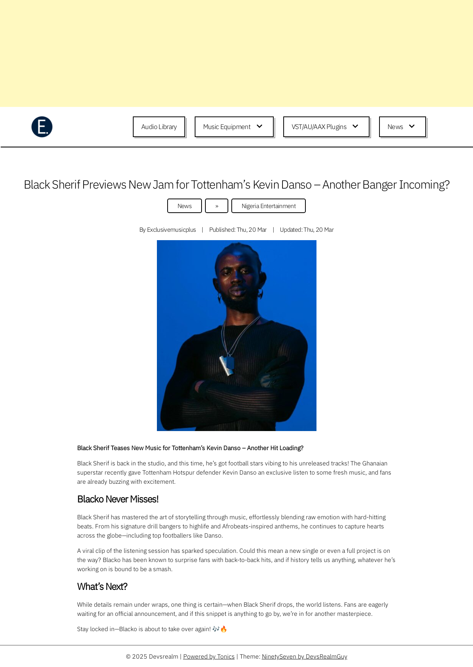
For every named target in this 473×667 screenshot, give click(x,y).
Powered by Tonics (209, 656)
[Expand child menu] (260, 126)
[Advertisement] (229, 53)
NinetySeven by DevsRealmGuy (304, 656)
